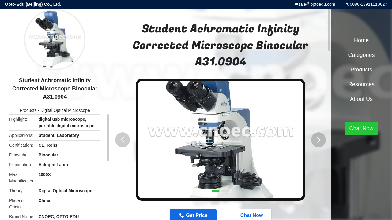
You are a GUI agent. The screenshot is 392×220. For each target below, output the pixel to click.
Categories (361, 55)
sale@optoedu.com (316, 4)
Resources (361, 84)
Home (361, 40)
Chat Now (361, 128)
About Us (361, 99)
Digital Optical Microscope (65, 110)
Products (28, 110)
